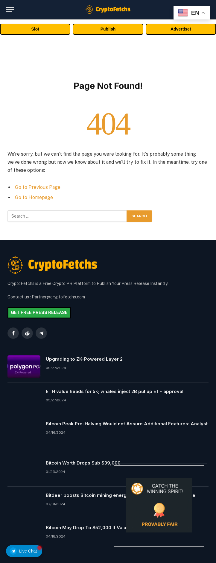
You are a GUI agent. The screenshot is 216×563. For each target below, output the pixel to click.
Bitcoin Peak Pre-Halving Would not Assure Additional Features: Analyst (127, 424)
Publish (108, 29)
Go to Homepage (34, 197)
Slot (35, 29)
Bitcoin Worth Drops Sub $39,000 (83, 463)
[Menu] (10, 9)
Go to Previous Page (37, 187)
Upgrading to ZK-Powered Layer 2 (84, 359)
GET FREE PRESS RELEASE (39, 312)
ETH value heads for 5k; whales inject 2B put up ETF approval (114, 391)
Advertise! (181, 29)
